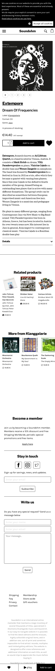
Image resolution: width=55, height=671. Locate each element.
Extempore (12, 103)
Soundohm (27, 31)
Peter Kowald (8, 297)
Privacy (13, 602)
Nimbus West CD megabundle (45, 298)
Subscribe (27, 488)
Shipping (14, 595)
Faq (11, 598)
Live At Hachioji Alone (27, 298)
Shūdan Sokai (26, 294)
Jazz (11, 123)
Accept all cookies (42, 23)
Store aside (29, 598)
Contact (13, 605)
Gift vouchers (30, 602)
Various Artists (44, 294)
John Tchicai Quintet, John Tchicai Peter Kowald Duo (8, 307)
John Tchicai (7, 294)
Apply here (27, 444)
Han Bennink (8, 300)
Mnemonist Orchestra (7, 362)
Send (27, 570)
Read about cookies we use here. (16, 18)
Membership (30, 595)
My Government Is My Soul (29, 360)
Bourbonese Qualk (30, 355)
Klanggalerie (14, 115)
